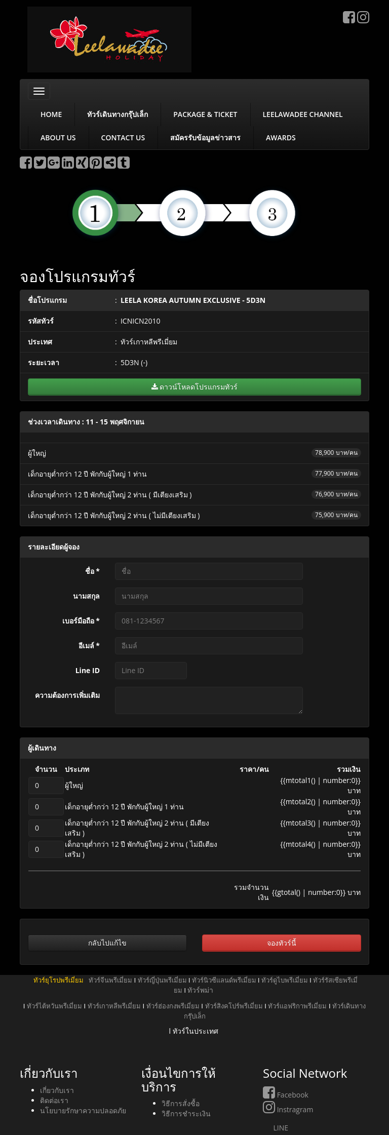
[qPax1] (46, 785)
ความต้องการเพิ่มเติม (67, 695)
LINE (275, 1127)
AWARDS (281, 137)
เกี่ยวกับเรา (57, 1090)
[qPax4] (46, 849)
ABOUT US (58, 137)
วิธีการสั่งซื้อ (181, 1103)
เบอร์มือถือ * (81, 620)
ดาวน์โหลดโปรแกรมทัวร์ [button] (194, 387)
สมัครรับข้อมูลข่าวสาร (205, 137)
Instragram (288, 1109)
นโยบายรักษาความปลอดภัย (83, 1110)
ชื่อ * (92, 571)
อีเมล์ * (89, 645)
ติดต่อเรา (54, 1100)
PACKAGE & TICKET (205, 114)
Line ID (87, 670)
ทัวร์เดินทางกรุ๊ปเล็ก (117, 114)
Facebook (285, 1095)
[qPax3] (46, 828)
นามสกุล (86, 596)
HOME (51, 114)
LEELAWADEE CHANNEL (303, 114)
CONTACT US (123, 137)
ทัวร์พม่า (200, 990)
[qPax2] (46, 806)
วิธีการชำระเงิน (186, 1113)
